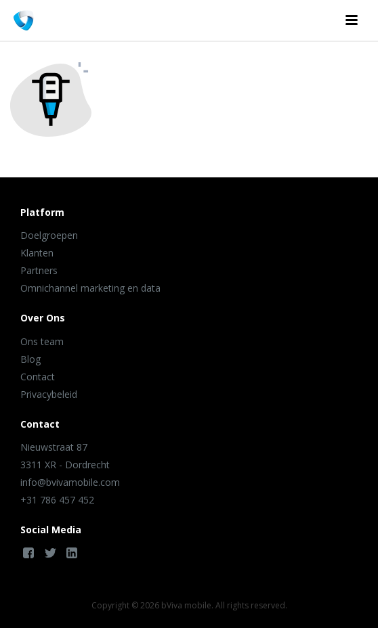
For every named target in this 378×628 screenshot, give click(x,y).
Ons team (42, 341)
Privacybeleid (48, 394)
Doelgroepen (49, 235)
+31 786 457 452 (57, 499)
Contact (37, 376)
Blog (30, 359)
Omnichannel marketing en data (90, 288)
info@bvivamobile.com (70, 482)
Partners (39, 270)
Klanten (37, 252)
